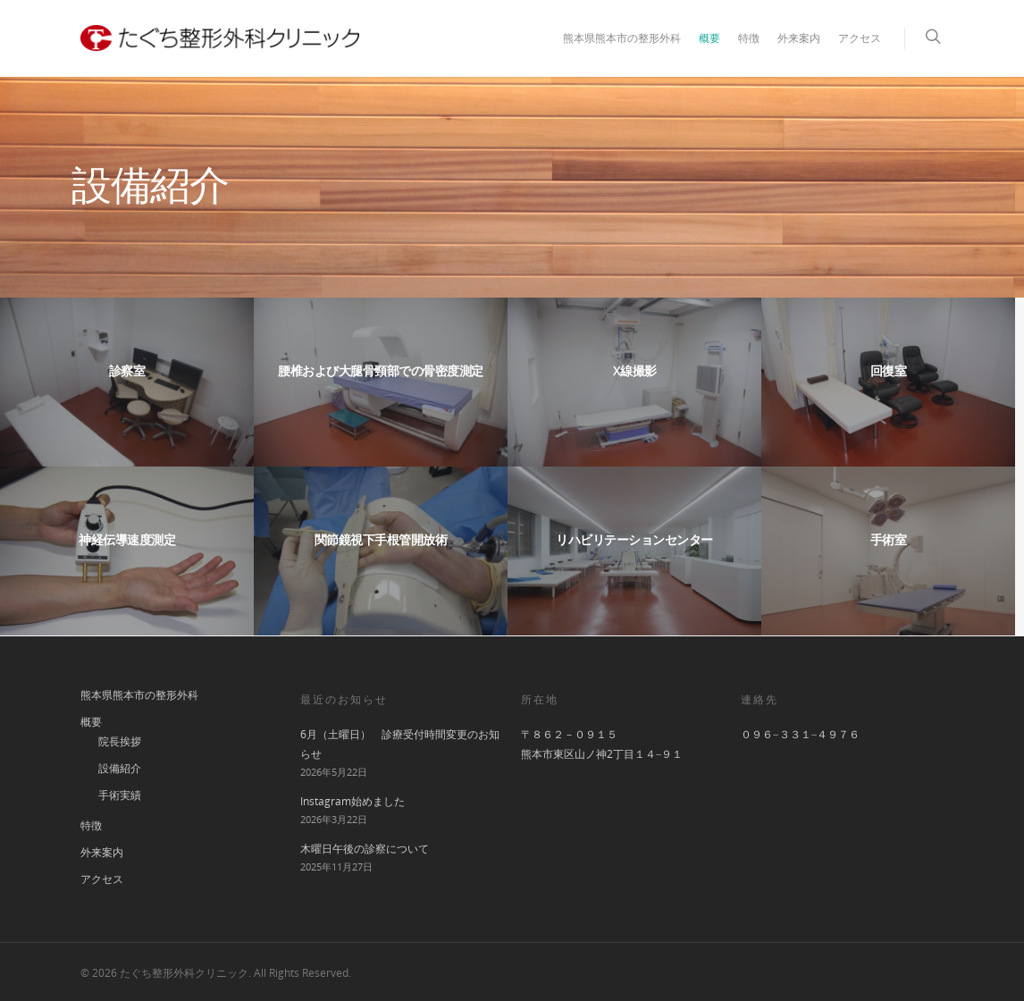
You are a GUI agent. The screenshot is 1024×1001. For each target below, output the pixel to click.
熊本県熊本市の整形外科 (622, 38)
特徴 (749, 38)
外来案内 (798, 38)
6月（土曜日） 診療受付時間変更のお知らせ (399, 744)
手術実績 (119, 795)
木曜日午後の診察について (364, 848)
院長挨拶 (119, 741)
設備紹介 (119, 768)
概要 (709, 38)
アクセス (859, 38)
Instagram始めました (352, 801)
